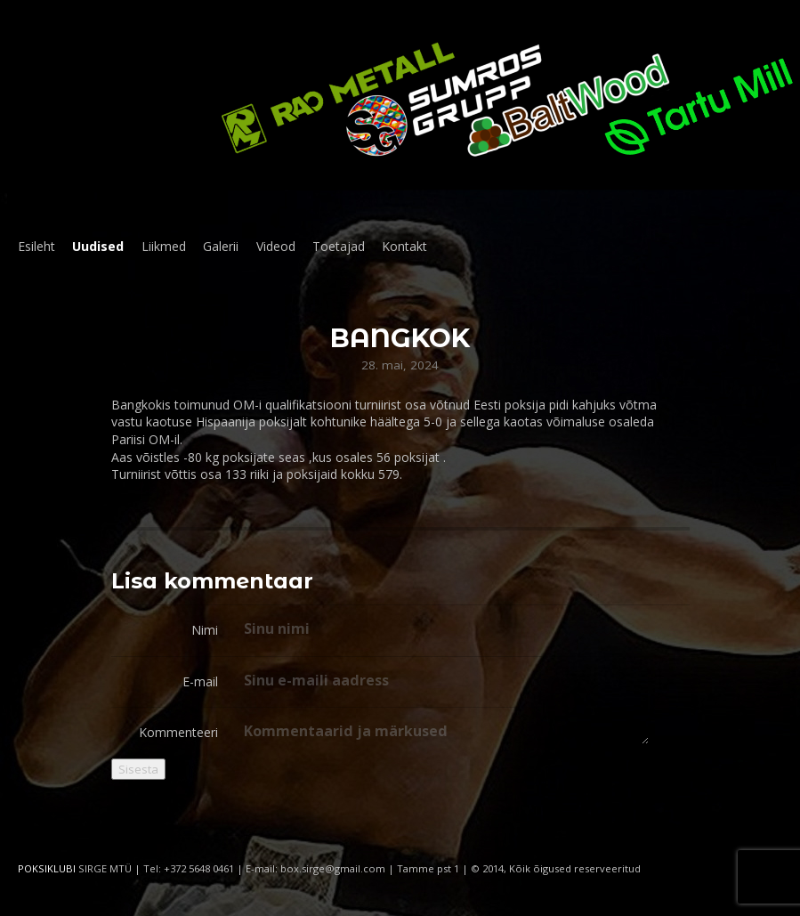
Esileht (36, 246)
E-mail (200, 681)
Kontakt (404, 246)
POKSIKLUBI (47, 868)
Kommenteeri (178, 732)
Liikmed (163, 246)
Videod (275, 246)
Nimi (204, 629)
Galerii (220, 246)
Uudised (98, 246)
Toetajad (338, 246)
